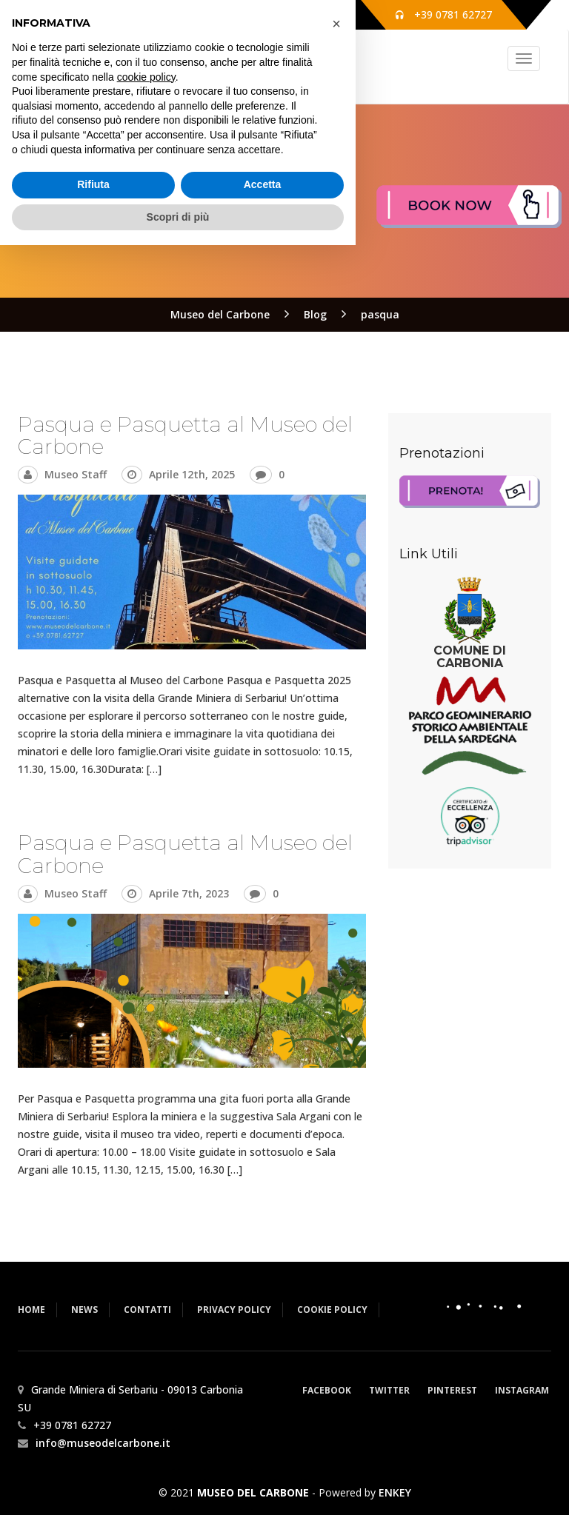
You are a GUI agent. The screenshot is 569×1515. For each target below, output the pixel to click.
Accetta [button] (263, 1454)
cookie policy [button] (146, 1346)
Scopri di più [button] (178, 1486)
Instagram (522, 1390)
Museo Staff (75, 474)
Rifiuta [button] (93, 1454)
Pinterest (452, 1390)
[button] (336, 1293)
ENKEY (395, 1492)
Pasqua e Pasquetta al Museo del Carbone (185, 436)
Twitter (389, 1390)
